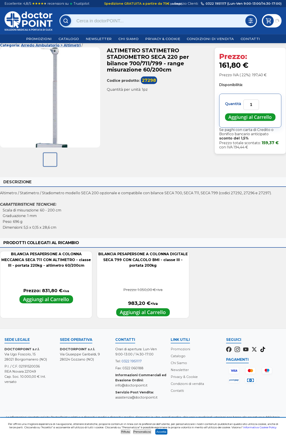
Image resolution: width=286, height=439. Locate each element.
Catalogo (69, 39)
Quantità (233, 104)
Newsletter (99, 39)
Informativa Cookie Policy (260, 427)
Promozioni (39, 39)
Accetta (161, 431)
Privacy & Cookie (162, 39)
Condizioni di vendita (210, 39)
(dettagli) (176, 3)
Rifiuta (125, 431)
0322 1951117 (132, 361)
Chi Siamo (128, 39)
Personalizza (142, 431)
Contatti (250, 39)
